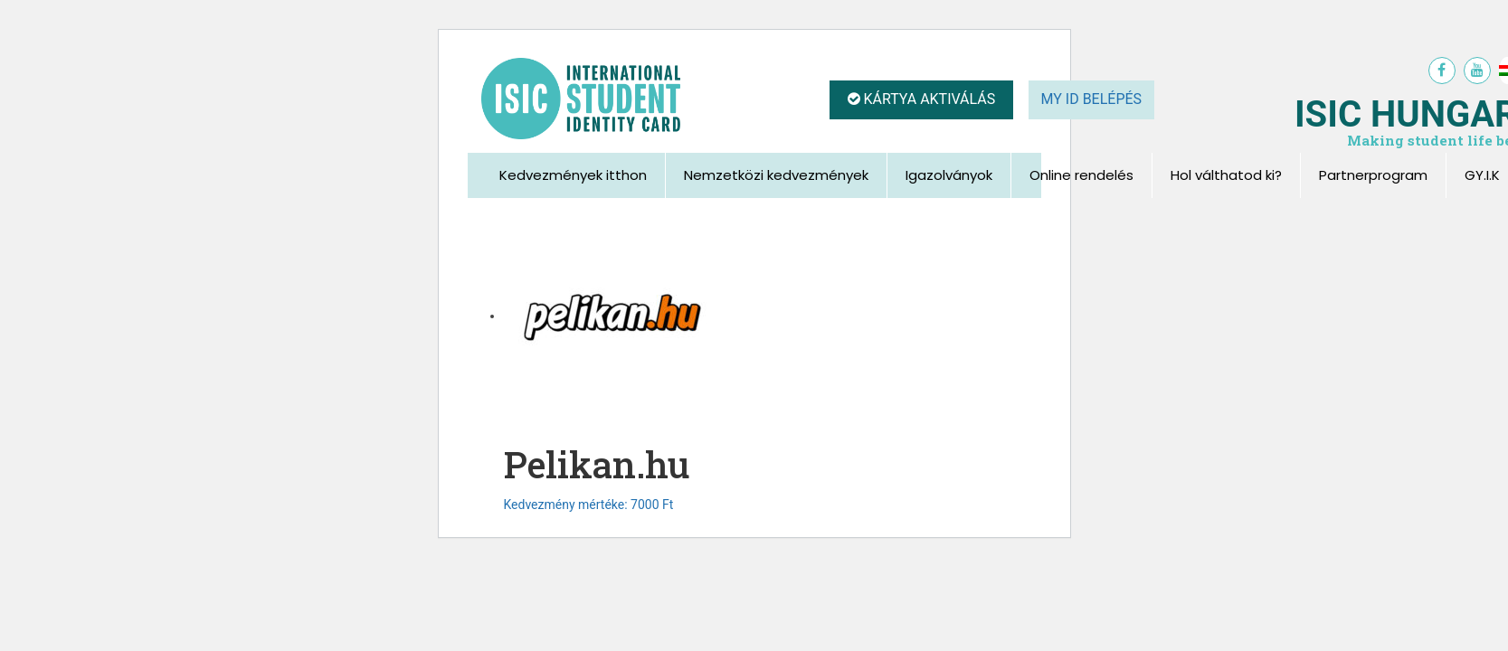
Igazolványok (949, 174)
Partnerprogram (1373, 174)
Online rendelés (1081, 174)
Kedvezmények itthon (573, 174)
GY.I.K (1482, 174)
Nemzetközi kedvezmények (776, 174)
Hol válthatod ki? (1226, 174)
